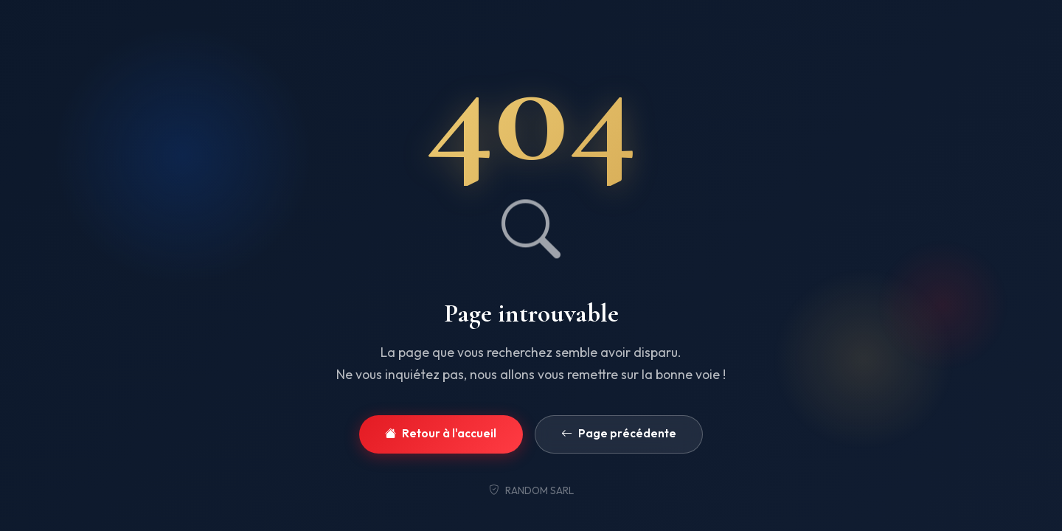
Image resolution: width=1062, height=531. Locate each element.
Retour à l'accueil (440, 434)
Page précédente (618, 434)
